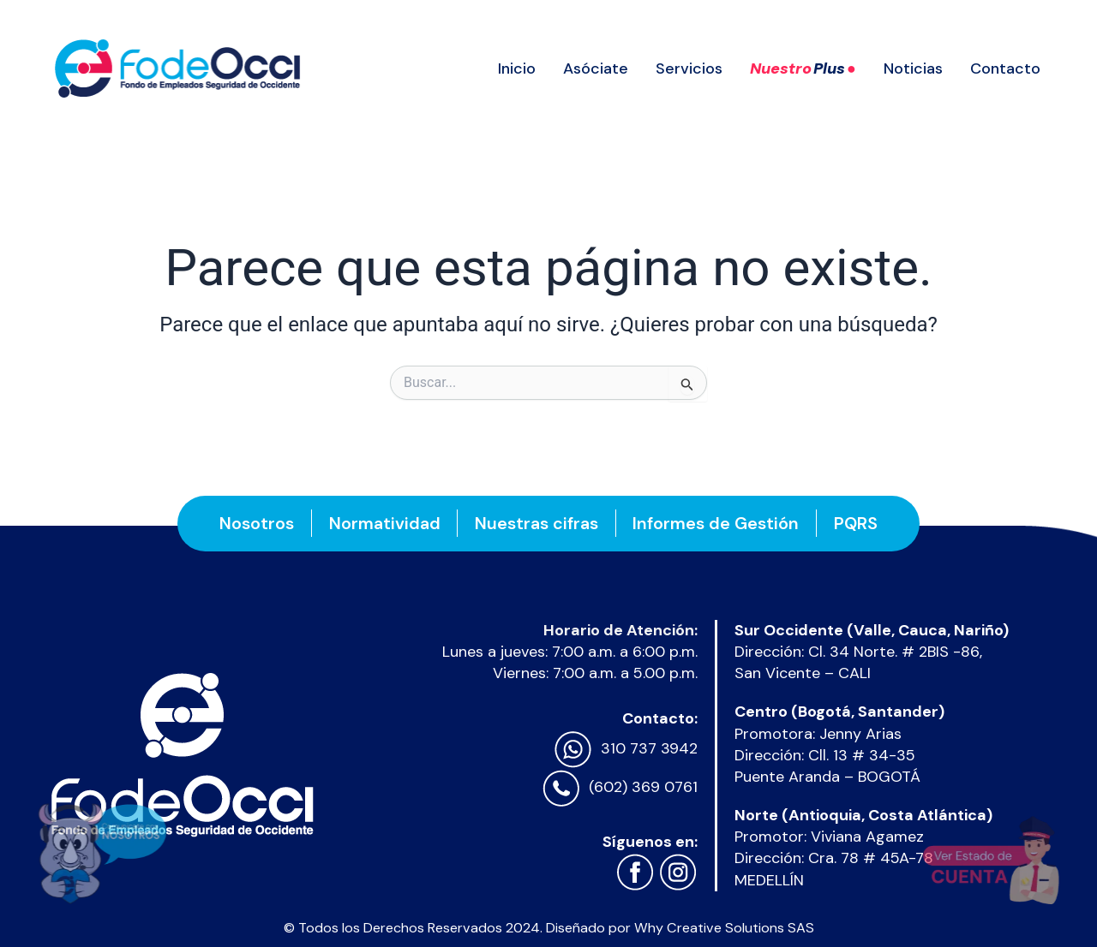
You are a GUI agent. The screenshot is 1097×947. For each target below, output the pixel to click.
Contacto (1005, 68)
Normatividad (384, 523)
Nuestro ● (803, 68)
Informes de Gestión (716, 523)
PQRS (856, 523)
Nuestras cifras (536, 523)
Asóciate (595, 68)
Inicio (517, 68)
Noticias (913, 68)
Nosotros (256, 523)
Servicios (689, 68)
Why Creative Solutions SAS (724, 928)
